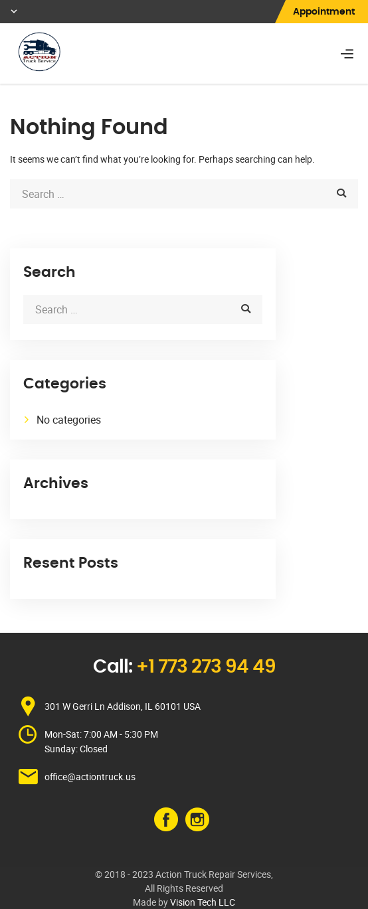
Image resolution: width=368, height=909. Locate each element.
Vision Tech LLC (202, 902)
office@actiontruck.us (90, 776)
